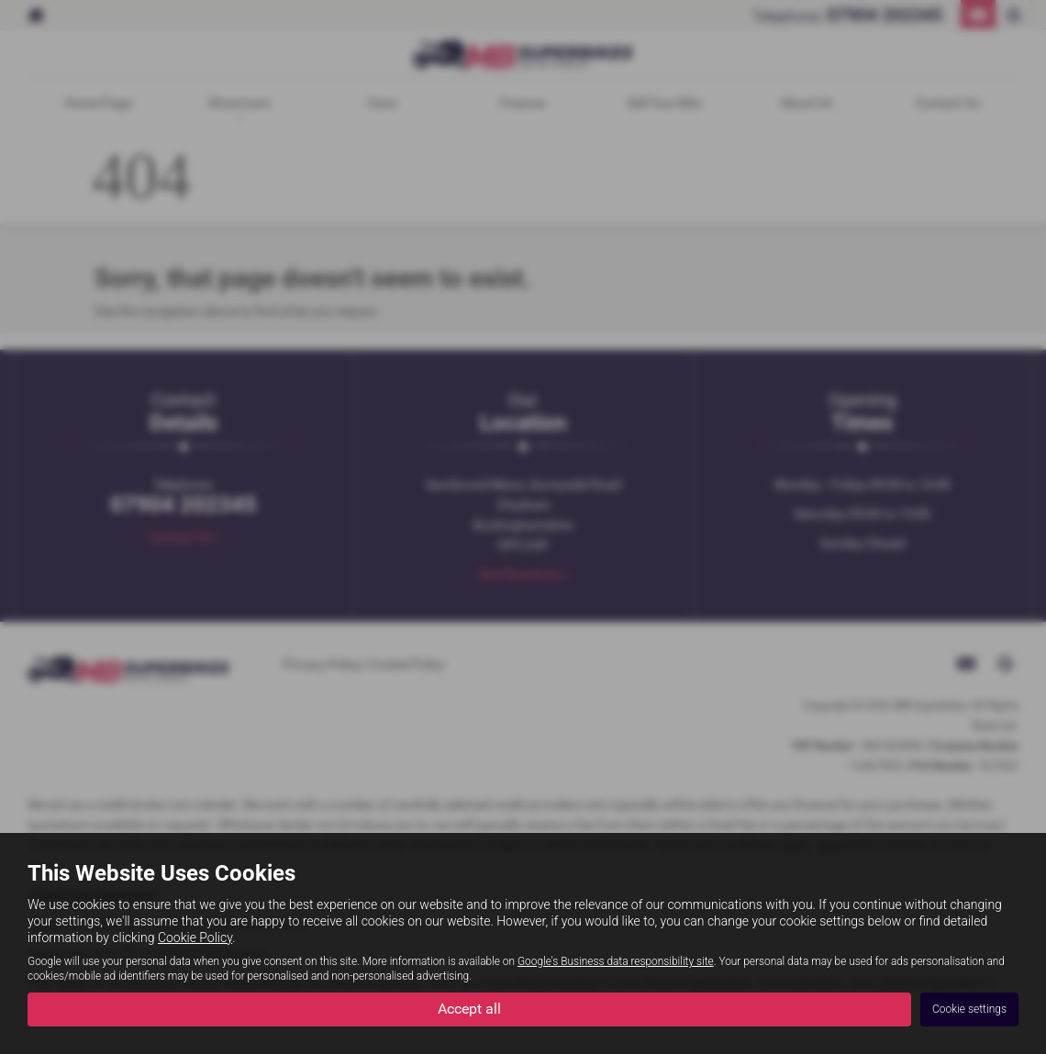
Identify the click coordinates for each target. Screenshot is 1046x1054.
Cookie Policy (195, 937)
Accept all (469, 1008)
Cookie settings (969, 1009)
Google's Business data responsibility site (615, 961)
